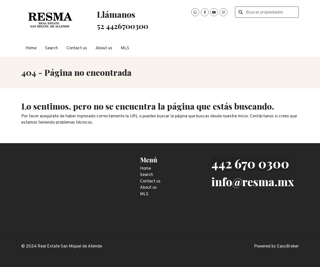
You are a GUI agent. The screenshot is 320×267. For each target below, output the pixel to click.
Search (51, 48)
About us (104, 48)
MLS (125, 48)
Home (31, 48)
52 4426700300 (122, 26)
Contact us (76, 48)
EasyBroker (288, 246)
